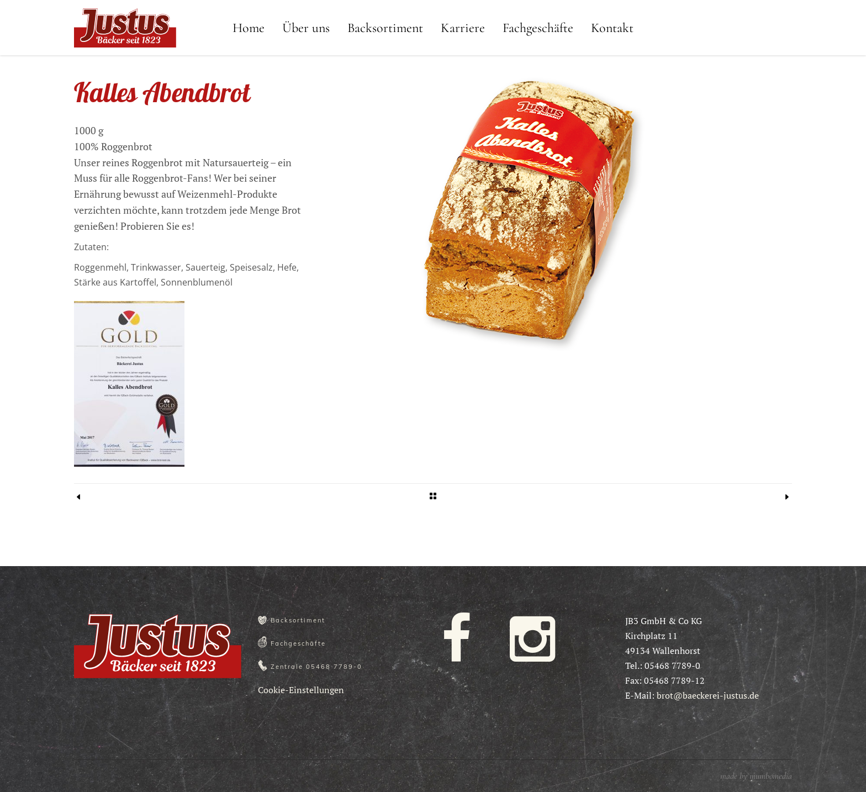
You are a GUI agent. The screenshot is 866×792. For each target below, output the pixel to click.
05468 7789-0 (334, 666)
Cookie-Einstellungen (301, 690)
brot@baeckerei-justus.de (708, 695)
